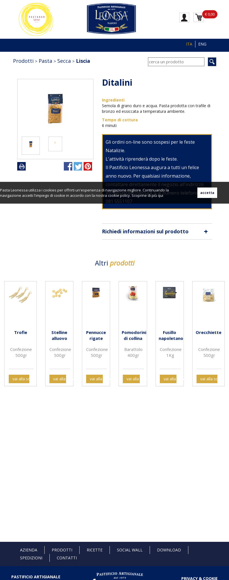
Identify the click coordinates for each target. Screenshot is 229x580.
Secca (64, 60)
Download (169, 550)
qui (160, 195)
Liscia (83, 60)
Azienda (28, 550)
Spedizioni (31, 557)
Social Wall (130, 550)
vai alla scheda (20, 378)
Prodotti (23, 60)
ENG (202, 44)
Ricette (94, 550)
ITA (189, 44)
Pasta (45, 60)
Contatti (67, 557)
